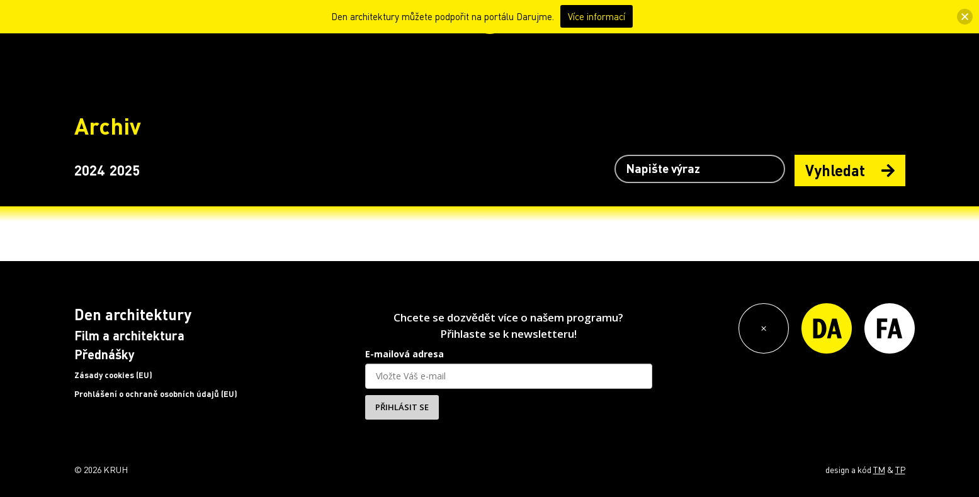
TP (900, 469)
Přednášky (104, 354)
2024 (89, 170)
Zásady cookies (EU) (113, 375)
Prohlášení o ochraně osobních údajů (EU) (155, 394)
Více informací (596, 16)
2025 (125, 170)
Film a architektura (129, 335)
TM (879, 469)
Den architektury (132, 314)
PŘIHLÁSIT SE (402, 407)
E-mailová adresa (404, 354)
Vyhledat (850, 170)
